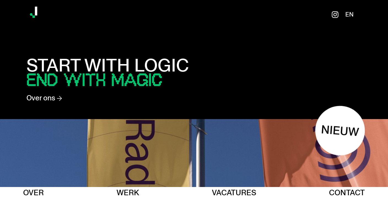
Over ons (44, 97)
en (349, 15)
